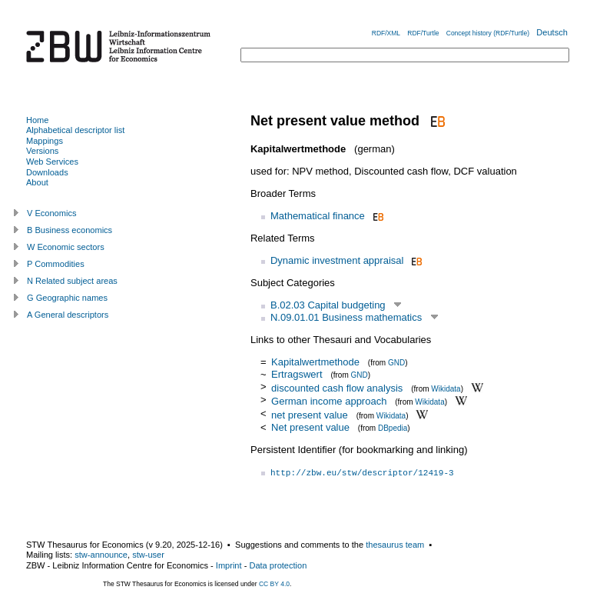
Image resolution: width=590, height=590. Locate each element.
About (37, 182)
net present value (309, 415)
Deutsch (552, 32)
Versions (42, 150)
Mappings (44, 140)
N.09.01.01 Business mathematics (346, 317)
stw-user (148, 554)
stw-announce (101, 554)
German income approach (328, 401)
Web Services (52, 161)
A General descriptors (67, 314)
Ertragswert (296, 374)
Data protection (278, 565)
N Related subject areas (72, 280)
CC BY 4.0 (274, 584)
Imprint (229, 565)
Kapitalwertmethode (315, 362)
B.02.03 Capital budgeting (328, 305)
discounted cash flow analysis (337, 387)
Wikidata (445, 388)
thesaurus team (395, 544)
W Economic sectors (65, 247)
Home (37, 120)
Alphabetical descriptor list (75, 130)
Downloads (47, 172)
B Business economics (69, 230)
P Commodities (56, 263)
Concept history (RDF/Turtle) (487, 33)
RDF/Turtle (423, 33)
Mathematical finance (317, 216)
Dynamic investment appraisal (336, 260)
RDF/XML (386, 33)
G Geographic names (67, 297)
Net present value (310, 427)
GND (396, 362)
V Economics (51, 213)
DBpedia (392, 428)
